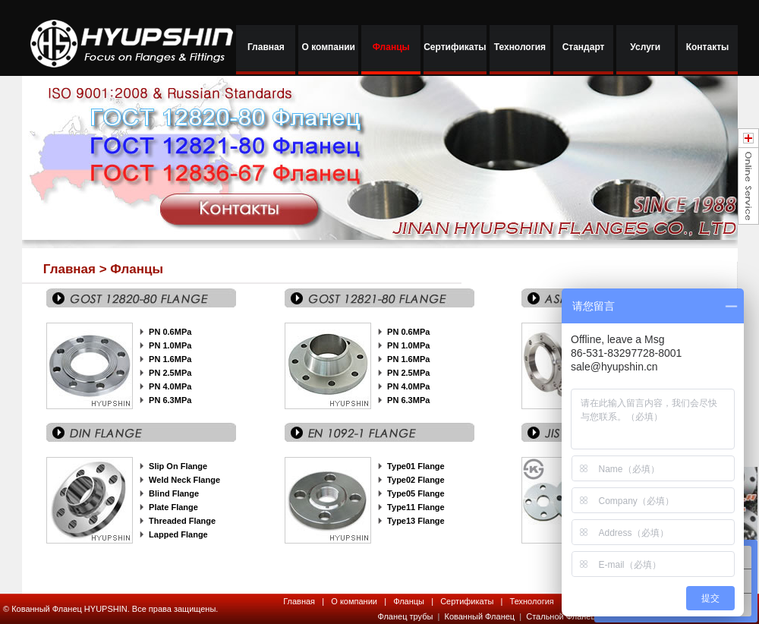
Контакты (707, 47)
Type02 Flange (416, 479)
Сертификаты (455, 47)
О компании (328, 47)
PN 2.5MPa (170, 372)
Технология (520, 47)
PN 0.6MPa (170, 331)
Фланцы (391, 47)
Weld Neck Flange (184, 479)
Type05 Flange (416, 493)
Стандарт (583, 47)
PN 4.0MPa (408, 386)
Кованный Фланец (481, 616)
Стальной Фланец (561, 616)
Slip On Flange (178, 466)
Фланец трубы (405, 616)
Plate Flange (173, 507)
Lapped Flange (178, 534)
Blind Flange (174, 493)
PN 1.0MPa (170, 345)
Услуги (645, 47)
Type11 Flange (416, 507)
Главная (266, 47)
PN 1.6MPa (170, 359)
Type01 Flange (416, 466)
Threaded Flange (182, 520)
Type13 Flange (416, 520)
